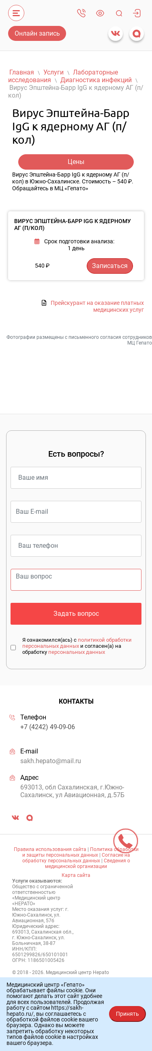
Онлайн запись (37, 33)
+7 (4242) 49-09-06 (81, 13)
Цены (76, 162)
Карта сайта (76, 875)
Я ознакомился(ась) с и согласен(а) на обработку (77, 646)
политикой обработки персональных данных (77, 643)
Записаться (110, 266)
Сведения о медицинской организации (87, 863)
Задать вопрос (76, 613)
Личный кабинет (136, 13)
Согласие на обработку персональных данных (76, 858)
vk (115, 33)
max (136, 33)
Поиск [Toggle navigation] (118, 13)
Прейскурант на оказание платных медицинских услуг (97, 306)
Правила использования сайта (50, 849)
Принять (127, 1014)
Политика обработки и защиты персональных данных (80, 852)
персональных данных (76, 652)
